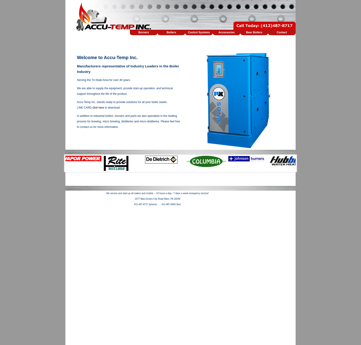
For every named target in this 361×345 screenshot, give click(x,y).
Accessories (226, 32)
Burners (143, 32)
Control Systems (199, 32)
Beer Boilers (254, 32)
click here (98, 107)
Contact (282, 32)
